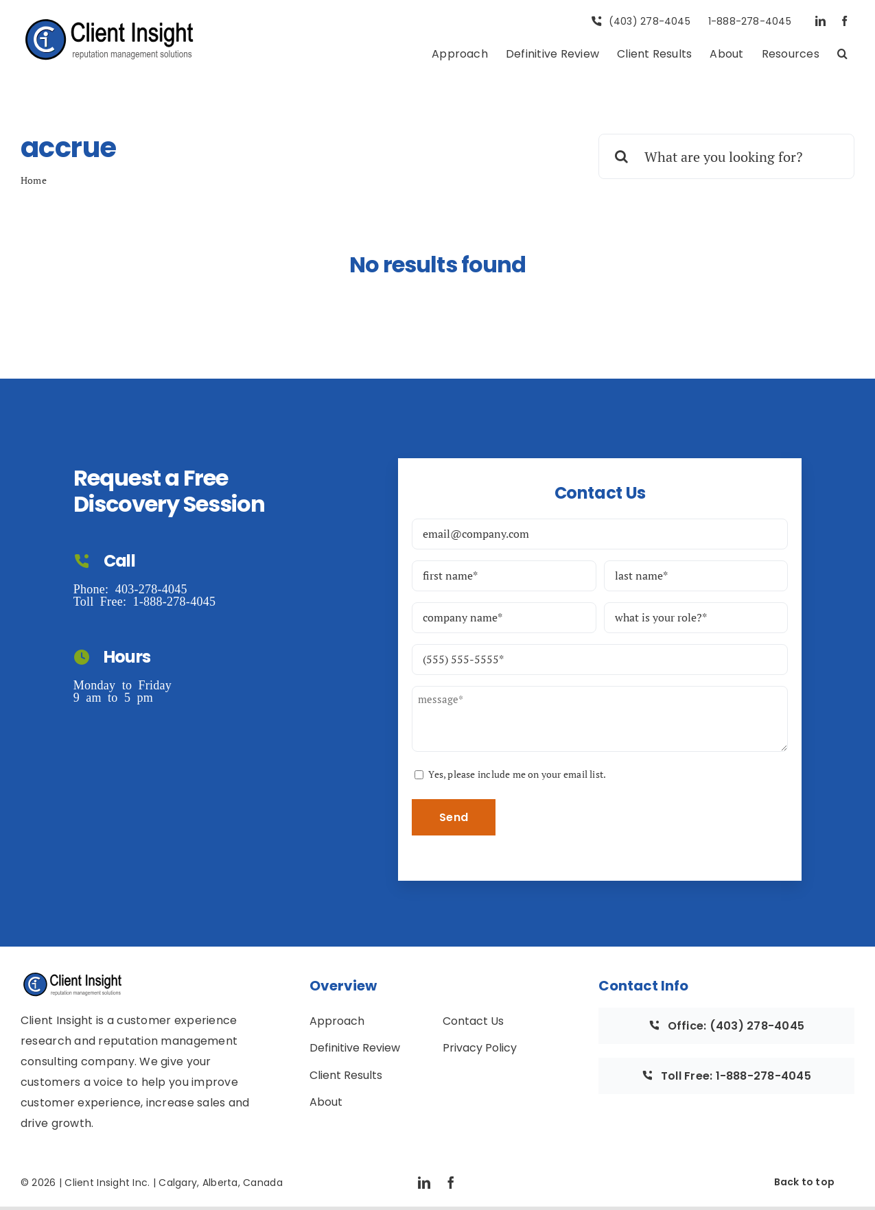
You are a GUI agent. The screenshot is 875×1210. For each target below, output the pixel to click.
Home (34, 180)
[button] (842, 54)
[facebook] (844, 21)
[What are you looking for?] (726, 156)
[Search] (621, 156)
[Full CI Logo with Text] (110, 22)
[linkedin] (820, 21)
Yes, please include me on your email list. (517, 774)
